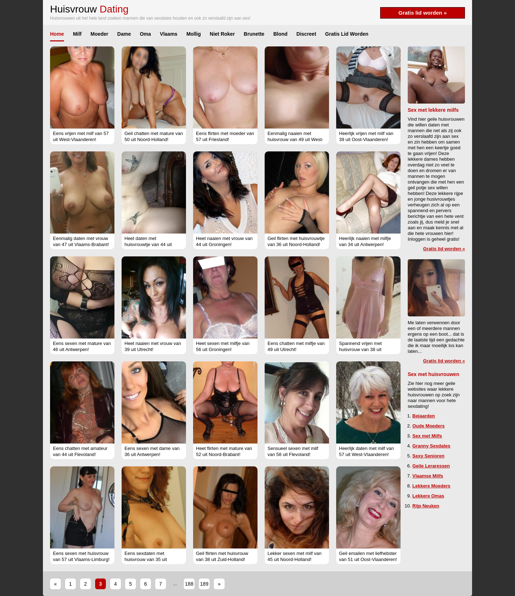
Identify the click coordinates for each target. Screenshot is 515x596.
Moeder (99, 34)
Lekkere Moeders (431, 486)
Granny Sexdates (431, 446)
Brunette (254, 34)
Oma (145, 34)
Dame (124, 34)
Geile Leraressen (431, 466)
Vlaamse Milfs (427, 476)
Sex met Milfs (427, 436)
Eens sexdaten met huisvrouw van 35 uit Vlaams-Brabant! (145, 559)
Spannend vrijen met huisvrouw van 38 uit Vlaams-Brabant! (360, 349)
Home (57, 34)
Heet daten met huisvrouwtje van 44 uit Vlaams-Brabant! (148, 244)
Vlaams (168, 34)
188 (189, 584)
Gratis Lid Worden (346, 34)
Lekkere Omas (428, 496)
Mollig (193, 34)
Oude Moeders (428, 426)
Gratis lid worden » (422, 13)
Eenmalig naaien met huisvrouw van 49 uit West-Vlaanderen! (295, 139)
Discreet (306, 34)
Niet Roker (222, 34)
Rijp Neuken (425, 506)
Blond (280, 34)
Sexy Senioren (428, 456)
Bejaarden (423, 416)
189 (204, 584)
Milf (77, 34)
